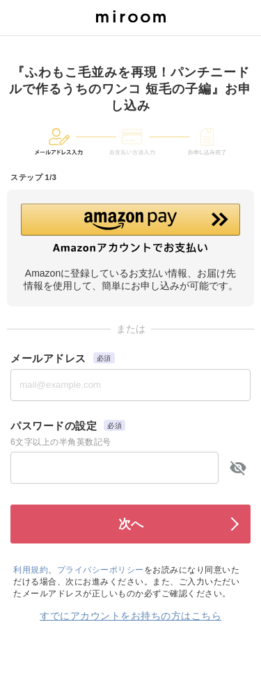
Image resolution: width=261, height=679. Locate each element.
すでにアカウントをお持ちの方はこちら (130, 615)
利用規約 (30, 570)
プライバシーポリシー (100, 570)
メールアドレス (48, 358)
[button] (130, 229)
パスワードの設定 (53, 426)
